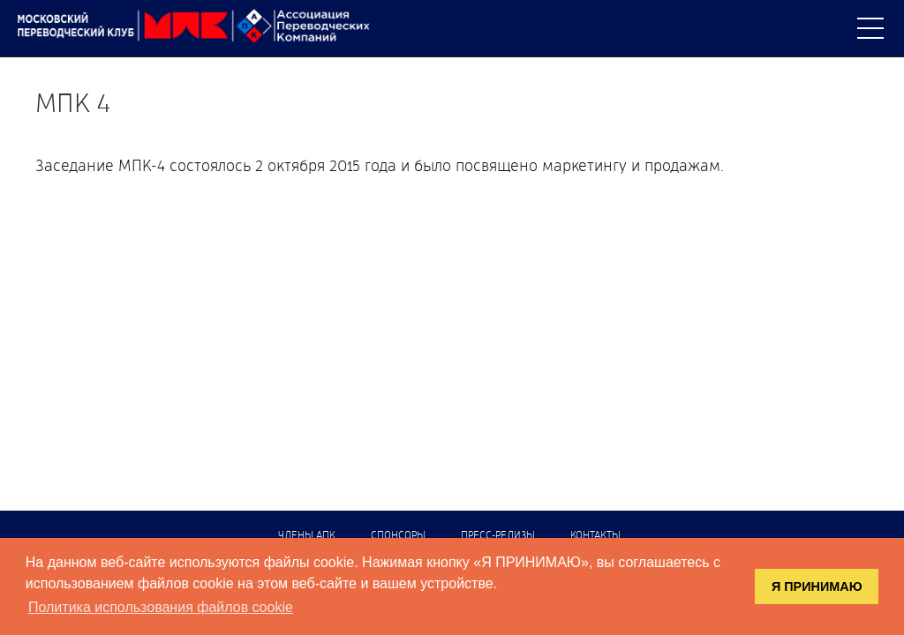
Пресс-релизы (498, 536)
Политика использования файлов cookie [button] (160, 607)
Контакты (595, 536)
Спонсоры (398, 536)
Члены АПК (306, 536)
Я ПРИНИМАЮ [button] (817, 586)
